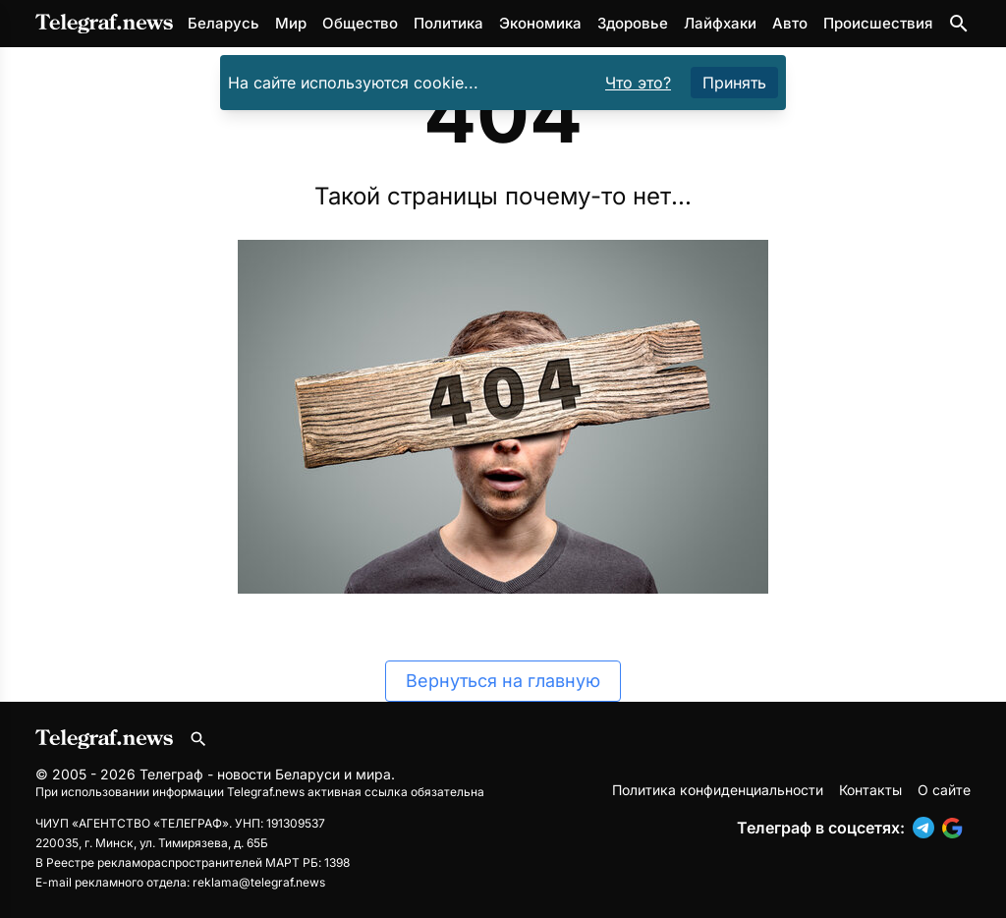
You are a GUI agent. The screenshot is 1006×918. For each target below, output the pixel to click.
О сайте (944, 789)
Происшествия (877, 23)
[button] (927, 827)
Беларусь (223, 23)
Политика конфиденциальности (717, 789)
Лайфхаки (720, 23)
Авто (790, 23)
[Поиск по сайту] (959, 23)
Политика (448, 23)
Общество (360, 23)
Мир (291, 23)
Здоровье (632, 23)
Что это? (638, 82)
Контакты (870, 789)
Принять (734, 82)
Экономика (540, 23)
